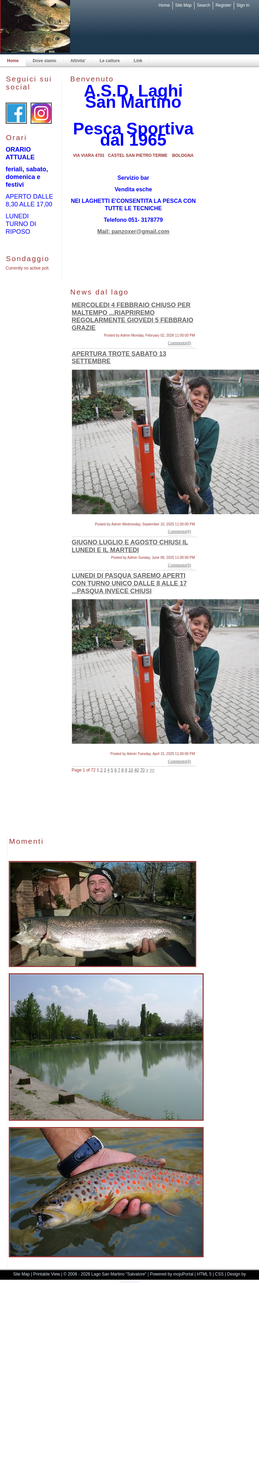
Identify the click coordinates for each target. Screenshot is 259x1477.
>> (152, 770)
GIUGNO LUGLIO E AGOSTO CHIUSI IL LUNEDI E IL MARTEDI (130, 546)
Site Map (183, 5)
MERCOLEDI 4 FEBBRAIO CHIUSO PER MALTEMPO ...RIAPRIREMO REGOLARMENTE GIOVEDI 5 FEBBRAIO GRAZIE (132, 316)
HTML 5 (204, 1274)
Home (164, 5)
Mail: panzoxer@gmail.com (133, 231)
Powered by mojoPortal (171, 1274)
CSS (219, 1274)
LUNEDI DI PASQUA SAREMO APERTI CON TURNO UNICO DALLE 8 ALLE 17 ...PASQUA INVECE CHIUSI (129, 583)
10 (130, 770)
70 (142, 770)
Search (203, 5)
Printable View (46, 1274)
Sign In (243, 5)
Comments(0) (179, 342)
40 (136, 770)
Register (223, 5)
